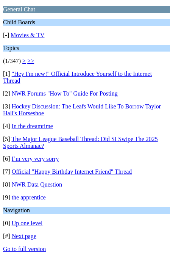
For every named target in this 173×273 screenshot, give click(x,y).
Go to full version (24, 249)
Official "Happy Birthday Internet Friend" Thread (72, 171)
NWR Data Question (37, 184)
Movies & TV (27, 35)
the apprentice (29, 197)
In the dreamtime (32, 126)
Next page (24, 236)
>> (30, 61)
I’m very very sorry (35, 158)
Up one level (27, 223)
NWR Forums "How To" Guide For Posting (65, 93)
